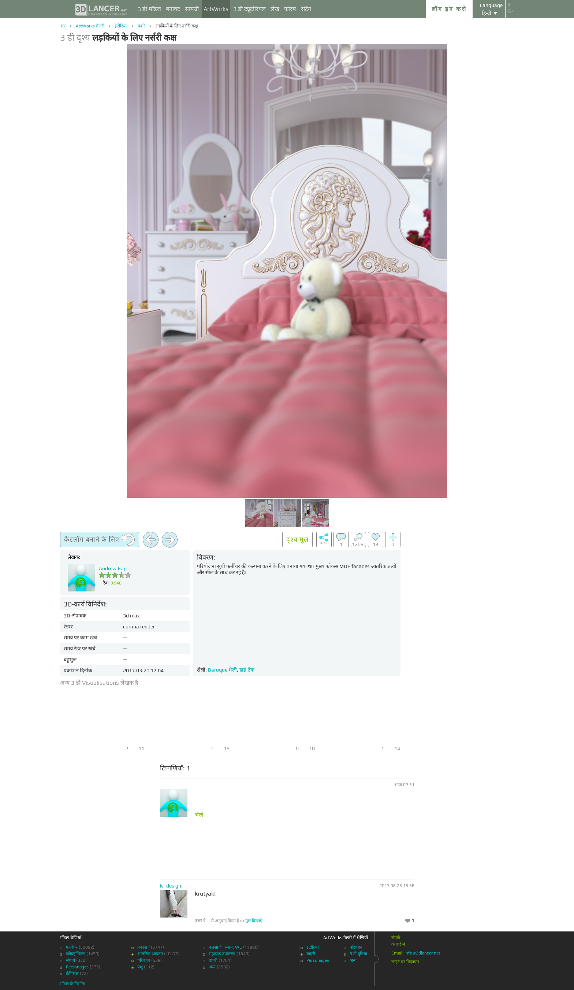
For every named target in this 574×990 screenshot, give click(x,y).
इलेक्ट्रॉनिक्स (75, 953)
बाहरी (213, 960)
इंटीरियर (121, 26)
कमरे (141, 26)
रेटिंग (306, 8)
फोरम (290, 8)
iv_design (170, 885)
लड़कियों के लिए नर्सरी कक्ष (177, 26)
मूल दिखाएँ (253, 920)
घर (63, 26)
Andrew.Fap (113, 568)
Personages (77, 967)
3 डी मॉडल (149, 8)
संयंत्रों (70, 960)
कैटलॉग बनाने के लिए (99, 540)
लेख (275, 8)
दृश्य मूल (297, 539)
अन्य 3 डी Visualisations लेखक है (99, 682)
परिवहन (143, 960)
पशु (140, 967)
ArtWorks (216, 8)
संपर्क (395, 937)
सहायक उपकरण (222, 953)
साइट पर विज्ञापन (405, 961)
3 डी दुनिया (358, 953)
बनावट (173, 8)
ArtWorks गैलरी (90, 26)
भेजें (199, 815)
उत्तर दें (200, 920)
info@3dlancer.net (422, 953)
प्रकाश (142, 947)
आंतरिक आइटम (150, 953)
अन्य (212, 967)
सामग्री (192, 8)
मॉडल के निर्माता (72, 983)
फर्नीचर (72, 947)
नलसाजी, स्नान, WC (225, 947)
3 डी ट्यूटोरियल (249, 8)
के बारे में (398, 944)
